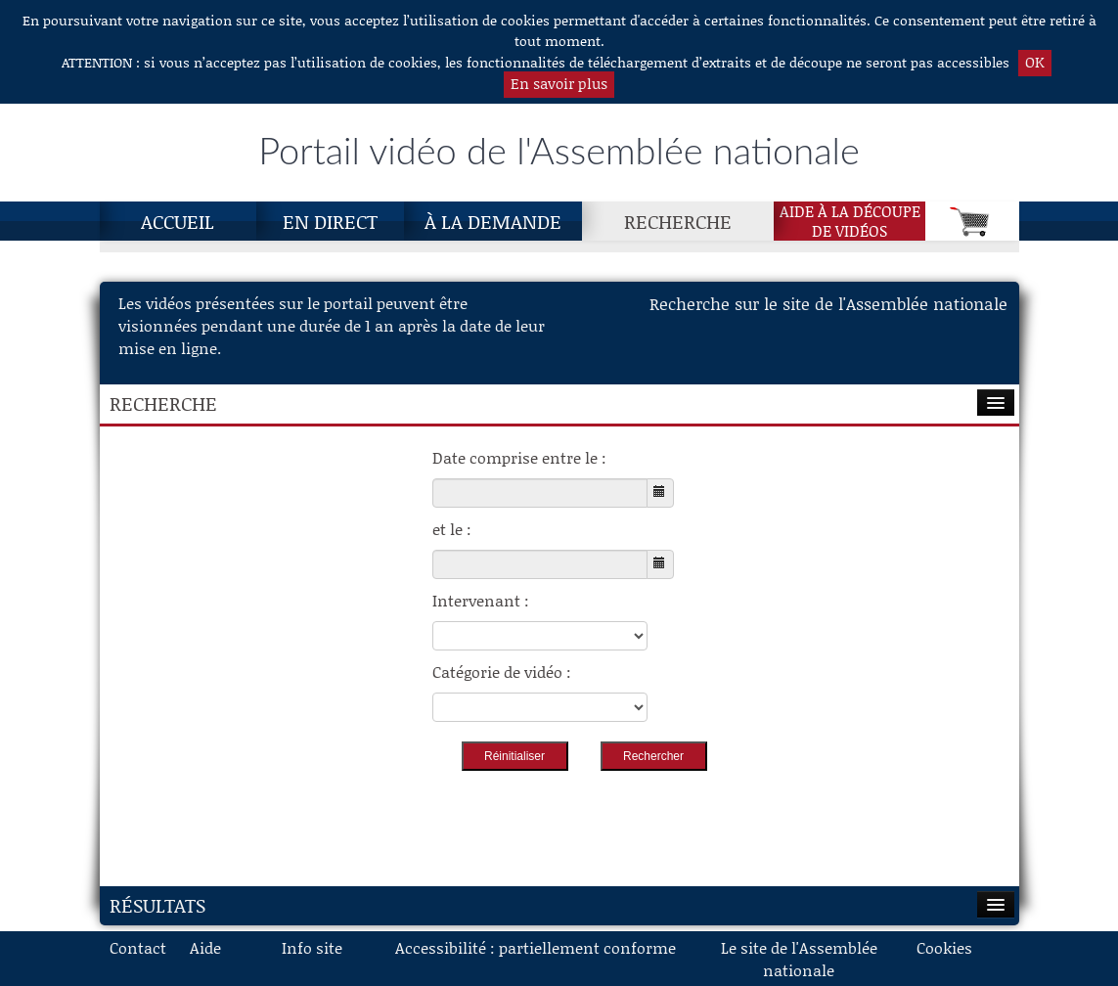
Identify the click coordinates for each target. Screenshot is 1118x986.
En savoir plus (559, 83)
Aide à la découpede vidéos (850, 221)
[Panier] (971, 221)
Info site (312, 947)
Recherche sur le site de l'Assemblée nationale (828, 303)
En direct (330, 221)
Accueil (177, 221)
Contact (138, 947)
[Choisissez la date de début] (540, 493)
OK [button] (1035, 61)
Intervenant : (480, 600)
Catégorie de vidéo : (501, 671)
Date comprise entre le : (519, 457)
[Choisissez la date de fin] (540, 564)
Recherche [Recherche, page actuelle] (678, 221)
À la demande (493, 221)
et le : (451, 528)
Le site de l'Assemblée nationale (799, 958)
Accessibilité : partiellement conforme (535, 947)
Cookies (944, 947)
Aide (205, 947)
